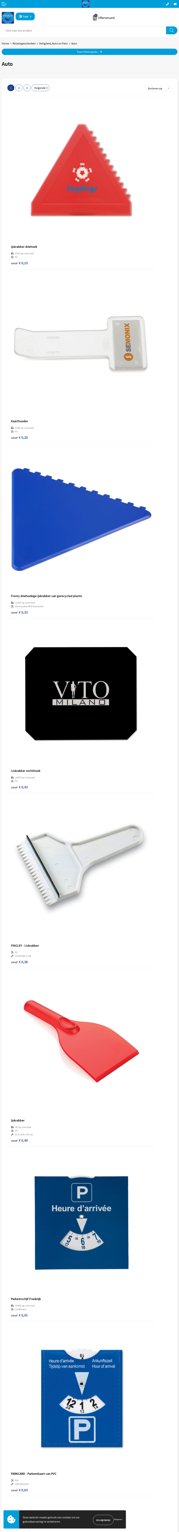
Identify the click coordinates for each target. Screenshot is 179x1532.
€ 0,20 (101, 196)
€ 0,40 (101, 417)
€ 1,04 (101, 1070)
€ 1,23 (101, 1287)
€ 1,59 (101, 1396)
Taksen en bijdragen (103, 1455)
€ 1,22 (19, 1287)
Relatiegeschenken (24, 43)
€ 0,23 (19, 196)
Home (5, 43)
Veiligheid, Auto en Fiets (53, 43)
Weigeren (118, 1520)
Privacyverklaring (101, 1498)
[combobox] (84, 30)
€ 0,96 (19, 852)
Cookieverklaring (101, 1504)
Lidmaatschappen (102, 1460)
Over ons (96, 1439)
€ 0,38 (19, 413)
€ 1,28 (101, 961)
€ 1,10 (101, 852)
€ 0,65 (19, 635)
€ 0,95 (19, 1066)
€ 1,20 (19, 961)
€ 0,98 (19, 743)
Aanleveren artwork (103, 1450)
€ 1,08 (101, 1175)
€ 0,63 (101, 526)
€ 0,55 (19, 526)
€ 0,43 (101, 305)
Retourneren (9, 1498)
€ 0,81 (101, 743)
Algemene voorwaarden (105, 1493)
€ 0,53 (101, 635)
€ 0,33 (19, 305)
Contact (7, 1493)
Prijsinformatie (100, 1444)
